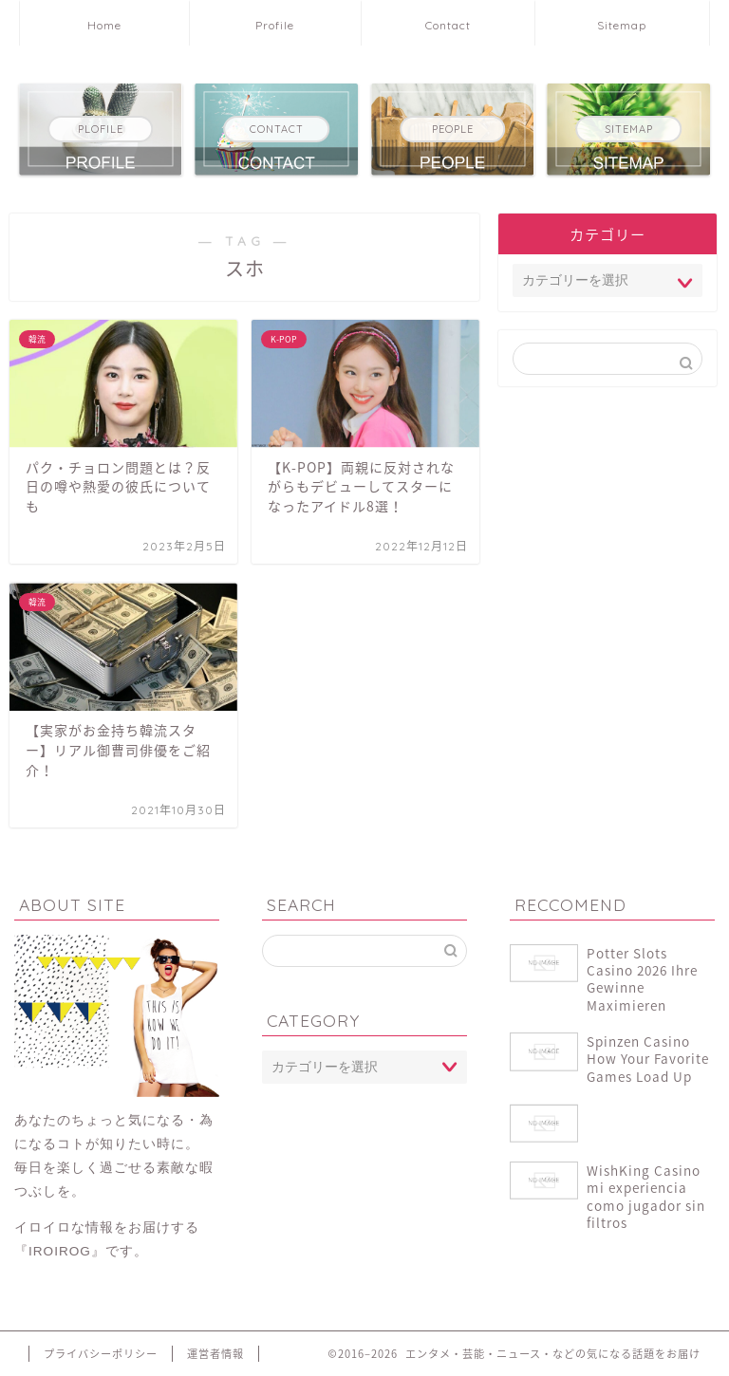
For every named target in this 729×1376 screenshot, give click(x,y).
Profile (274, 25)
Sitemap (621, 25)
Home (104, 25)
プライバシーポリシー (101, 1354)
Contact (448, 25)
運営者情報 (215, 1354)
